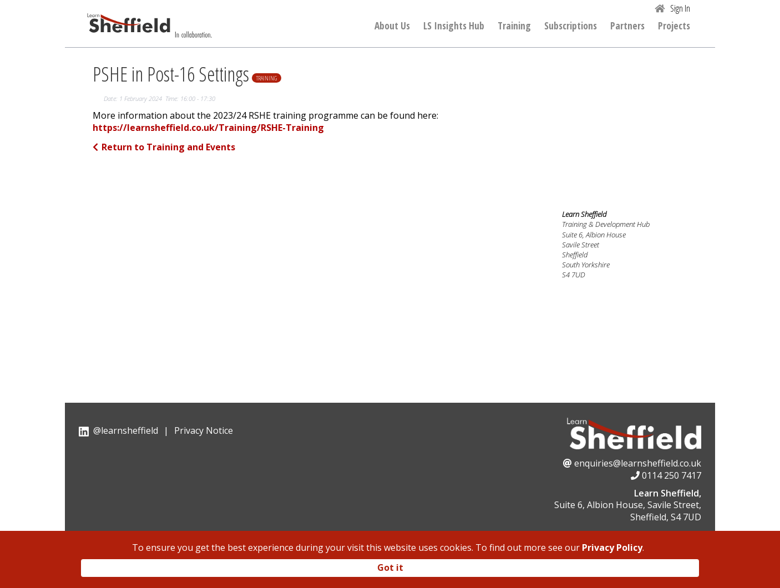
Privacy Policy (612, 547)
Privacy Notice (203, 430)
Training (514, 26)
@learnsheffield (125, 430)
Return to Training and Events (164, 147)
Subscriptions (570, 26)
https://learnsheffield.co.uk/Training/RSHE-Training (208, 128)
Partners (627, 26)
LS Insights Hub (453, 26)
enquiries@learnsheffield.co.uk (637, 463)
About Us (392, 26)
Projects (674, 26)
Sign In (680, 8)
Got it (390, 567)
